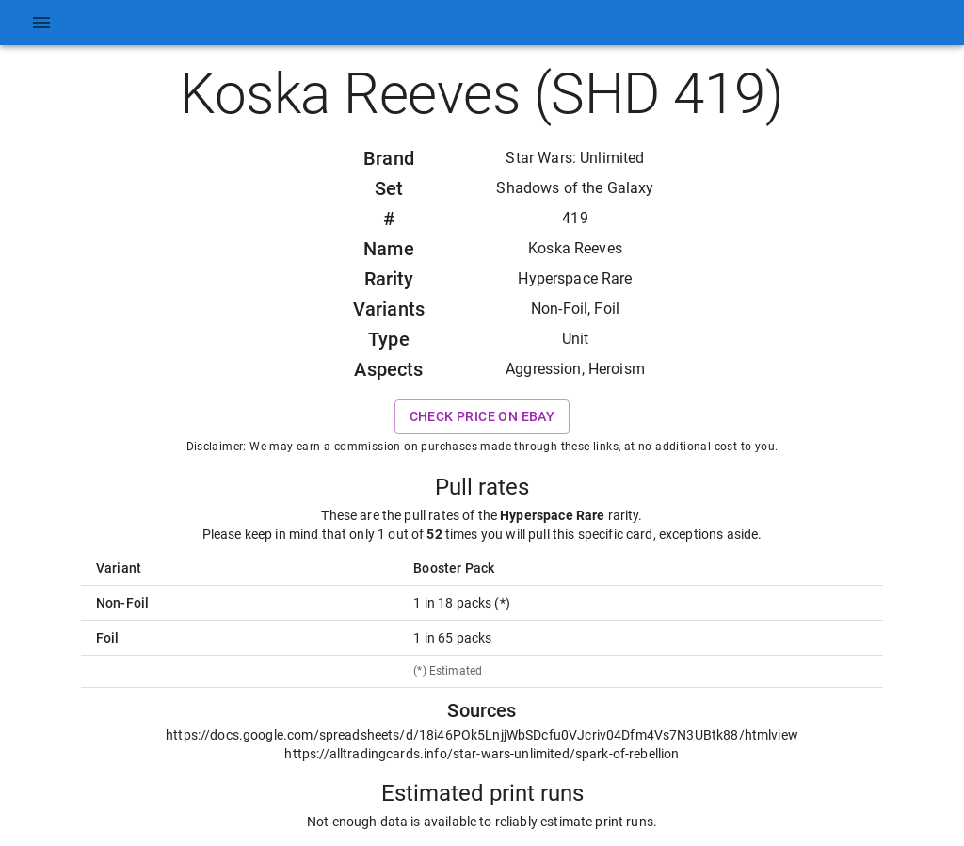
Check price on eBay (482, 416)
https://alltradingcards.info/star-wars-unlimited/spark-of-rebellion (481, 753)
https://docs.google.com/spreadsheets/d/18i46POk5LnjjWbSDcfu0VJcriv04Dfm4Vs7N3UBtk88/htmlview (482, 734)
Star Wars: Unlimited (575, 158)
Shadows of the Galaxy (574, 188)
